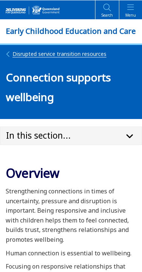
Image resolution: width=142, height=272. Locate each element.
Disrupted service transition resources (56, 53)
